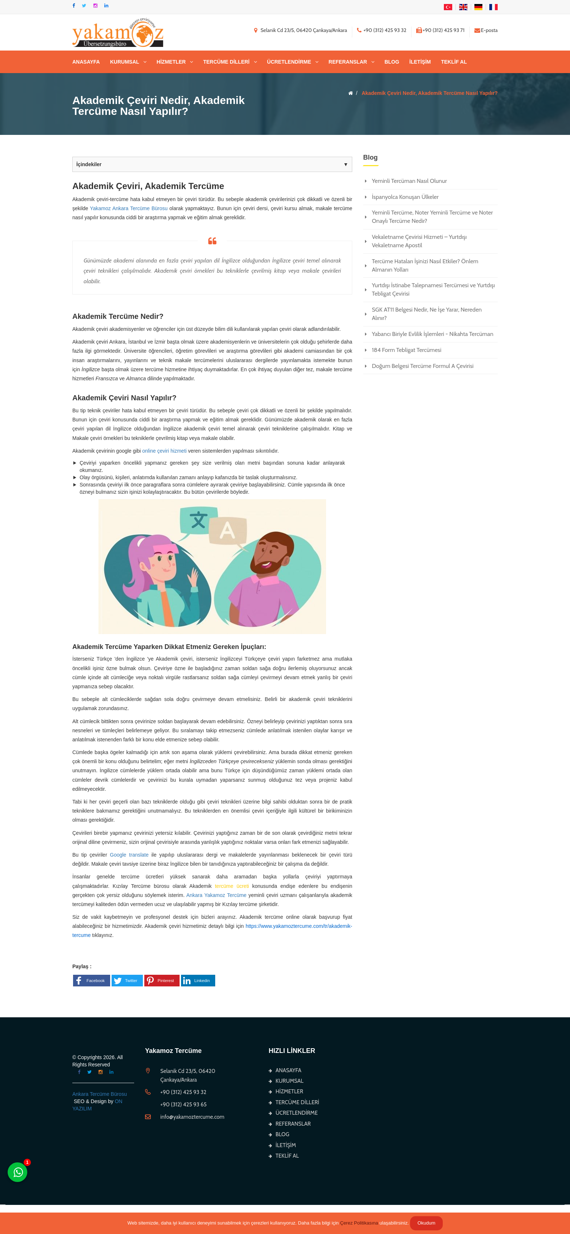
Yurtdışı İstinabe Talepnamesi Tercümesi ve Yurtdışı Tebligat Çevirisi (433, 289)
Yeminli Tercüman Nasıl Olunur (409, 180)
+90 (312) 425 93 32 (385, 30)
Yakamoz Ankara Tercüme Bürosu (129, 208)
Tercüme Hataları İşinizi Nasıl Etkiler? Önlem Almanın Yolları (425, 265)
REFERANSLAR (348, 62)
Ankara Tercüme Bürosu (99, 1094)
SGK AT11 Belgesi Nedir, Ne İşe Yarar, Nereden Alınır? (427, 313)
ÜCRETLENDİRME (289, 62)
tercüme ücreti (233, 886)
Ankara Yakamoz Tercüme (216, 895)
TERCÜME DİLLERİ (226, 62)
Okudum (426, 1223)
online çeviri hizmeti (164, 451)
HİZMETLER (171, 62)
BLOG (392, 62)
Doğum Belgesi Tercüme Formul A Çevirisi (423, 365)
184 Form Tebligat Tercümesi (406, 349)
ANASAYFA (86, 62)
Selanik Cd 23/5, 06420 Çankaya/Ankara (304, 30)
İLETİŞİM (420, 62)
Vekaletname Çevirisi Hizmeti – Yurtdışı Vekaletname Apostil (419, 241)
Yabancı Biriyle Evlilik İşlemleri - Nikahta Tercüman (432, 333)
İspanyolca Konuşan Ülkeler (405, 196)
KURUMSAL (124, 62)
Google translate (129, 855)
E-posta (489, 30)
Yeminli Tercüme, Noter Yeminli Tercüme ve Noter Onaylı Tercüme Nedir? (432, 216)
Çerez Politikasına (359, 1223)
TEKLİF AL (454, 62)
